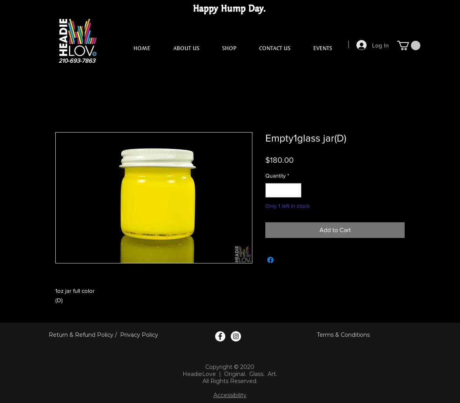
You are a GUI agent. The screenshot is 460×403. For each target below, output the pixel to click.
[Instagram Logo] (236, 336)
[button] (408, 45)
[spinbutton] (283, 190)
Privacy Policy (139, 334)
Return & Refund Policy (81, 334)
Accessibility (230, 395)
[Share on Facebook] (270, 260)
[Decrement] (271, 190)
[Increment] (295, 190)
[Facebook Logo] (220, 336)
